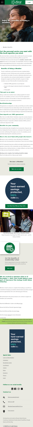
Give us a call (11, 401)
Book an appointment (13, 397)
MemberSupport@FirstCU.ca (15, 406)
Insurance (5, 373)
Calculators (5, 360)
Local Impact (6, 365)
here (21, 303)
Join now (8, 268)
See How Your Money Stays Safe (16, 206)
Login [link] (29, 2)
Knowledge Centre (7, 362)
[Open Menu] (2, 2)
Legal (4, 378)
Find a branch (11, 410)
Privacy (4, 375)
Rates (4, 370)
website (9, 315)
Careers (5, 368)
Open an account (17, 169)
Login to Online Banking (8, 357)
